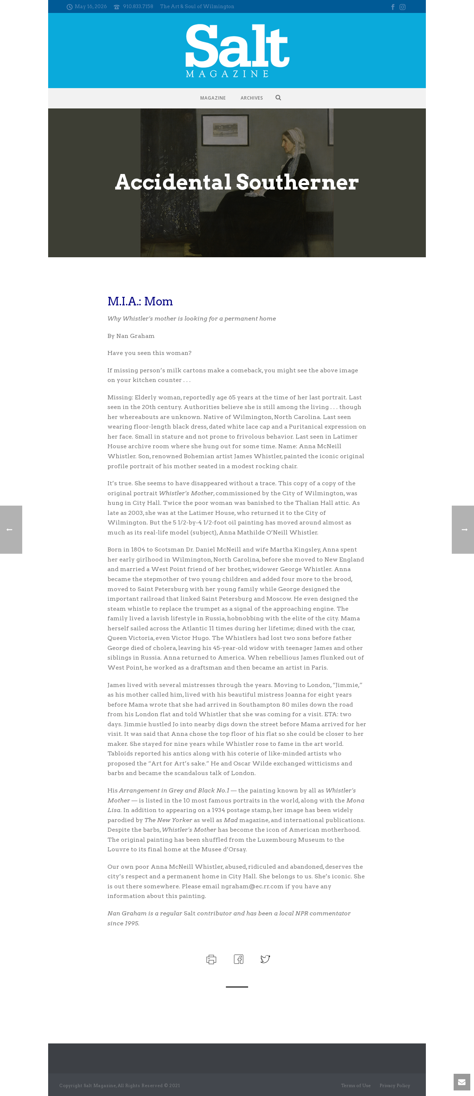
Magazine (213, 98)
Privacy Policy (395, 1085)
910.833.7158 (138, 6)
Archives (252, 98)
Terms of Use (356, 1085)
